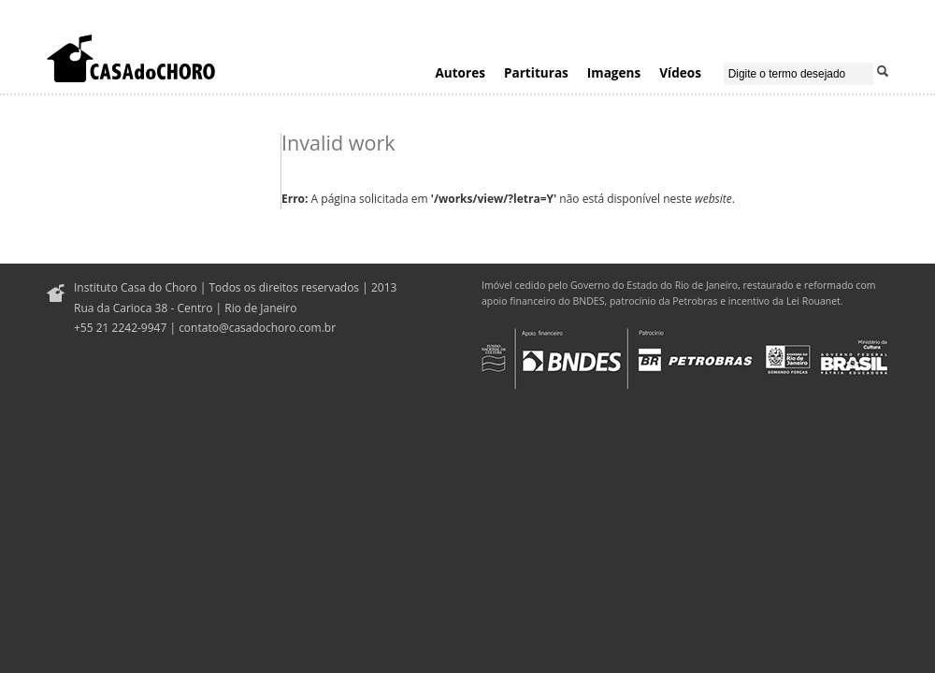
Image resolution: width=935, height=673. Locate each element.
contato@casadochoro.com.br (257, 328)
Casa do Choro (131, 58)
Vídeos (680, 72)
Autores (460, 72)
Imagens (613, 72)
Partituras (536, 72)
